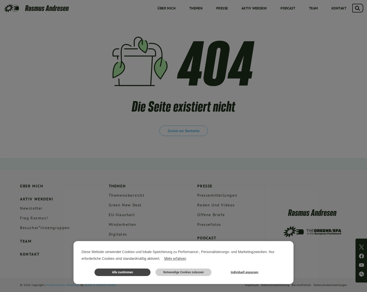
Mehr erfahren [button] (175, 259)
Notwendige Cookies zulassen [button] (183, 272)
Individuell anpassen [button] (244, 272)
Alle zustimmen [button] (122, 272)
